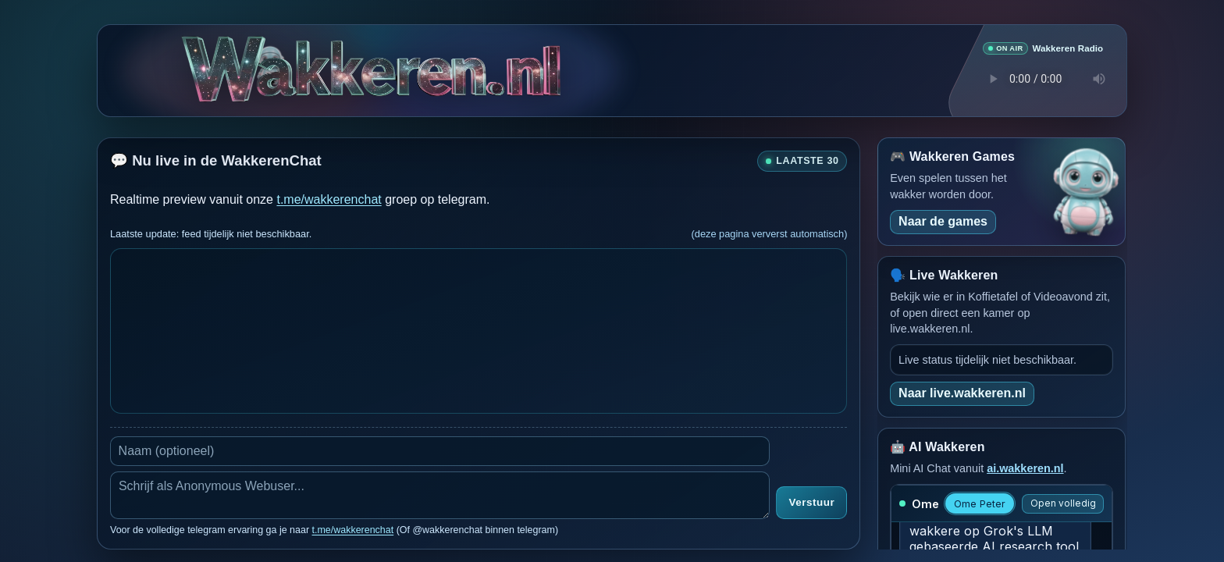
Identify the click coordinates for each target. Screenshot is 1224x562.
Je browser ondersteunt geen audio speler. (1043, 78)
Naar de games (942, 220)
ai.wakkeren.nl (1025, 467)
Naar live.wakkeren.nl (962, 392)
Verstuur (811, 502)
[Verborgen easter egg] (270, 55)
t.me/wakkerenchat (328, 198)
